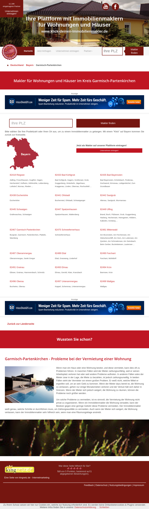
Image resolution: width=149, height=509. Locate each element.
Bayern (29, 65)
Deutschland (15, 65)
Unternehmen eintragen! (109, 150)
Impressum (138, 485)
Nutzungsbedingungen (120, 485)
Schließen (104, 507)
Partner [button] (88, 51)
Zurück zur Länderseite (20, 323)
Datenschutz (101, 485)
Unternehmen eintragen (67, 51)
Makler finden (134, 51)
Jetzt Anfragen (44, 51)
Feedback (89, 485)
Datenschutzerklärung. (85, 507)
